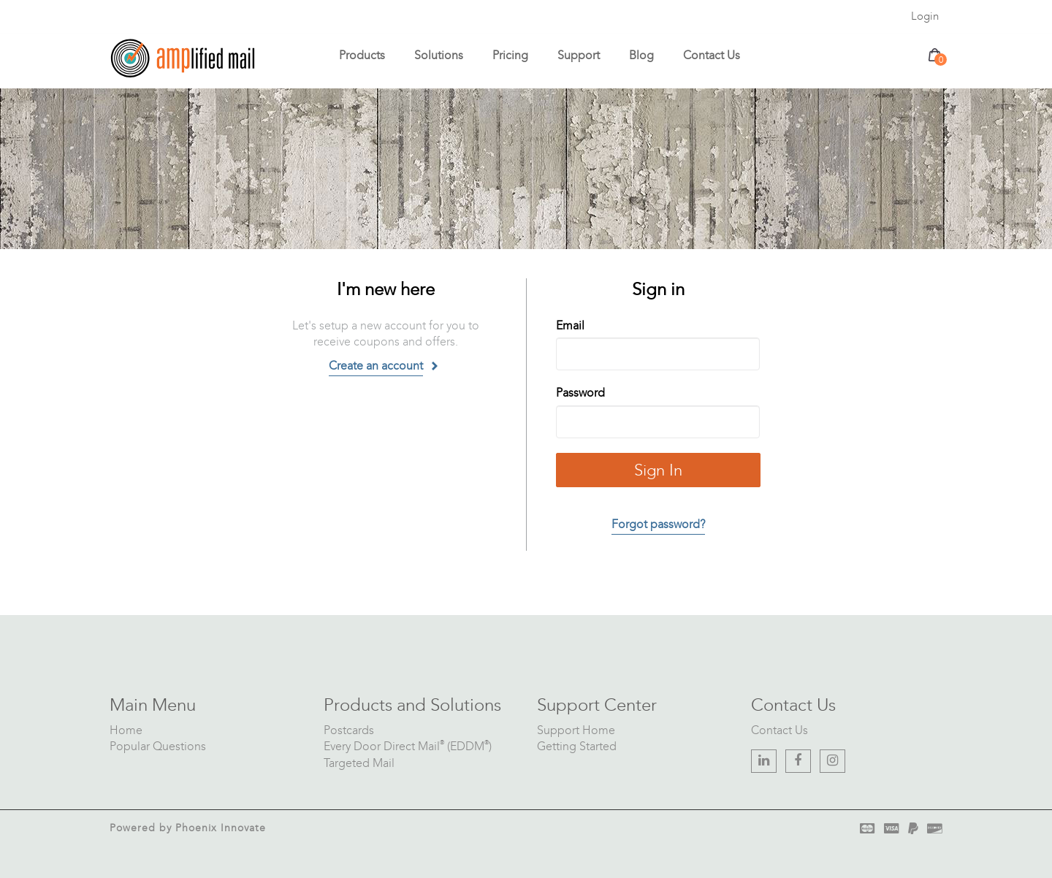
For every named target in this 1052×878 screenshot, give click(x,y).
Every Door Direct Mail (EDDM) (408, 746)
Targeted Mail (359, 763)
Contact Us (711, 55)
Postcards (349, 730)
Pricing (510, 55)
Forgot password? (658, 524)
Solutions (438, 55)
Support (578, 55)
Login (925, 16)
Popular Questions (158, 746)
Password (580, 393)
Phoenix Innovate (220, 828)
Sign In (658, 470)
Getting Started (577, 746)
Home (126, 730)
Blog (641, 55)
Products (362, 55)
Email (570, 325)
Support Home (576, 730)
